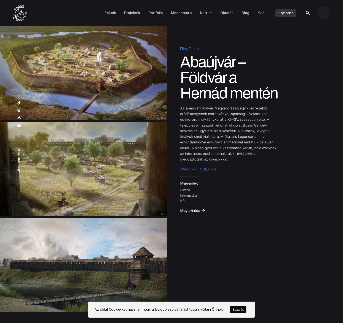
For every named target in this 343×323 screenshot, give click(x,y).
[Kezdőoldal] (20, 13)
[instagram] (19, 110)
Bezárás (238, 309)
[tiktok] (19, 102)
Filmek (194, 49)
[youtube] (19, 126)
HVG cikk (187, 169)
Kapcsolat (285, 13)
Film (183, 49)
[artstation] (19, 118)
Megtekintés (192, 210)
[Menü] (324, 13)
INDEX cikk (207, 169)
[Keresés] (308, 13)
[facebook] (19, 133)
